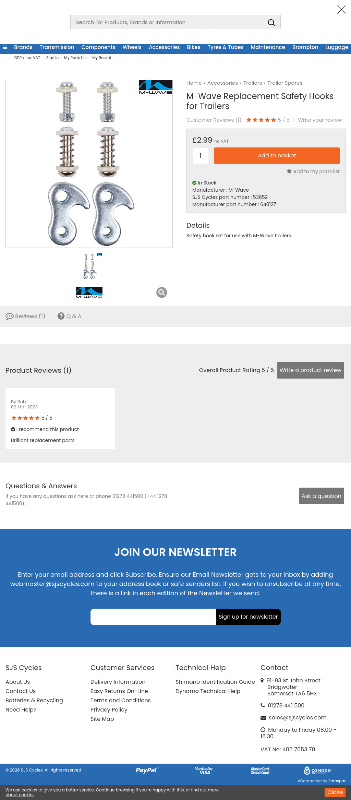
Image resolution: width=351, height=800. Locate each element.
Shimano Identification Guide (215, 682)
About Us (17, 682)
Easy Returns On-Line (119, 691)
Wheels (132, 47)
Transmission (57, 47)
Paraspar (337, 781)
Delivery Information (117, 682)
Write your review (320, 120)
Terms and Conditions (120, 700)
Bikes (194, 47)
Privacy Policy (109, 710)
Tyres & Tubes (226, 47)
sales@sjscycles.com (298, 717)
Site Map (102, 719)
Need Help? (20, 710)
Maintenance (268, 47)
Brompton (305, 47)
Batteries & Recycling (34, 700)
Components (99, 47)
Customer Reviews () (214, 120)
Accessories (164, 47)
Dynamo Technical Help (208, 691)
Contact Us (20, 691)
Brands (23, 47)
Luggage (337, 47)
